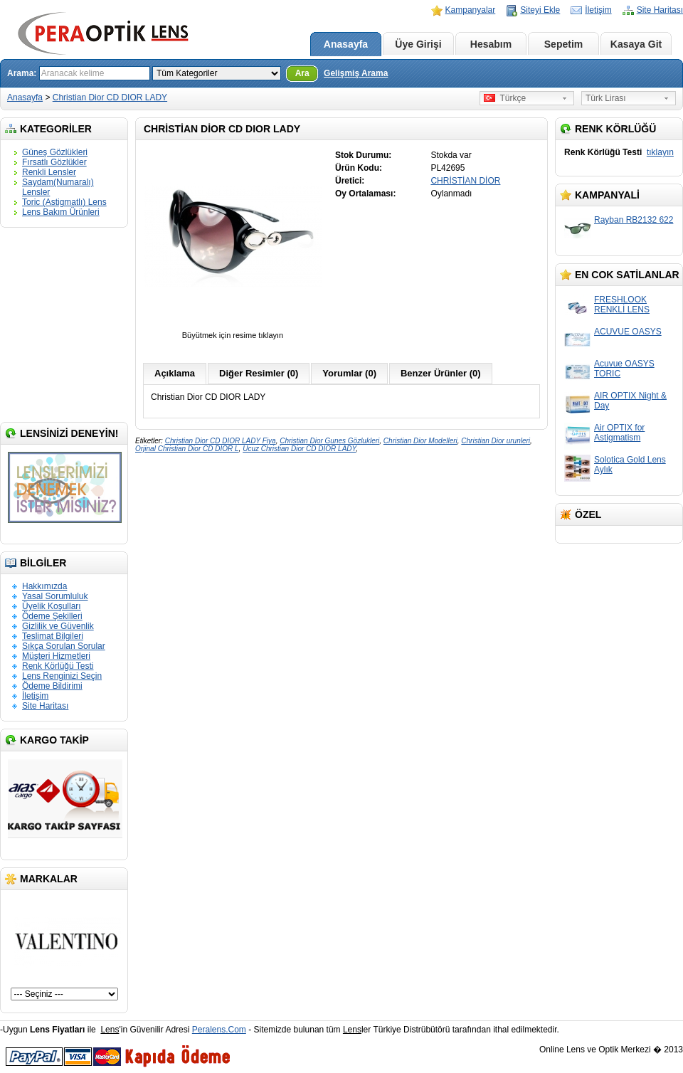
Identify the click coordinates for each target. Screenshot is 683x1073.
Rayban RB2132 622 (633, 220)
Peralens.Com (219, 1030)
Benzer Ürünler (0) (441, 373)
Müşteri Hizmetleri (56, 656)
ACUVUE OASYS (628, 332)
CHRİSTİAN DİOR (465, 181)
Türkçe (505, 98)
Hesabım (491, 44)
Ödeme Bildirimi (52, 686)
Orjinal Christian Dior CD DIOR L (187, 449)
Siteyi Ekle (540, 10)
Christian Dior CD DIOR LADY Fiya (220, 441)
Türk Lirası (606, 98)
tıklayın (660, 152)
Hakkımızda (44, 586)
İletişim (598, 10)
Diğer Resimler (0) (258, 373)
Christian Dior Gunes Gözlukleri (329, 441)
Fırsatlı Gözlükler (54, 162)
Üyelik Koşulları (51, 606)
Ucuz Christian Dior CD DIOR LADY (299, 449)
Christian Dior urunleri (495, 441)
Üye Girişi (418, 44)
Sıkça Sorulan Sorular (63, 646)
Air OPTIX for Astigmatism (619, 433)
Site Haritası (660, 10)
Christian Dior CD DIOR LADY (110, 97)
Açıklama (174, 373)
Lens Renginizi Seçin (62, 676)
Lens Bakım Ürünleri (61, 212)
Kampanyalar (470, 10)
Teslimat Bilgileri (52, 636)
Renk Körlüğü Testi (58, 666)
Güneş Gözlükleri (55, 152)
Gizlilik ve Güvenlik (58, 626)
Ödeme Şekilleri (52, 616)
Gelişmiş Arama (356, 73)
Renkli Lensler (49, 172)
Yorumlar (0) (349, 373)
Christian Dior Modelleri (420, 441)
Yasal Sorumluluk (55, 596)
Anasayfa (346, 44)
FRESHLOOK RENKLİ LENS (622, 304)
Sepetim (563, 44)
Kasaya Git (636, 44)
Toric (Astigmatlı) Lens (64, 202)
